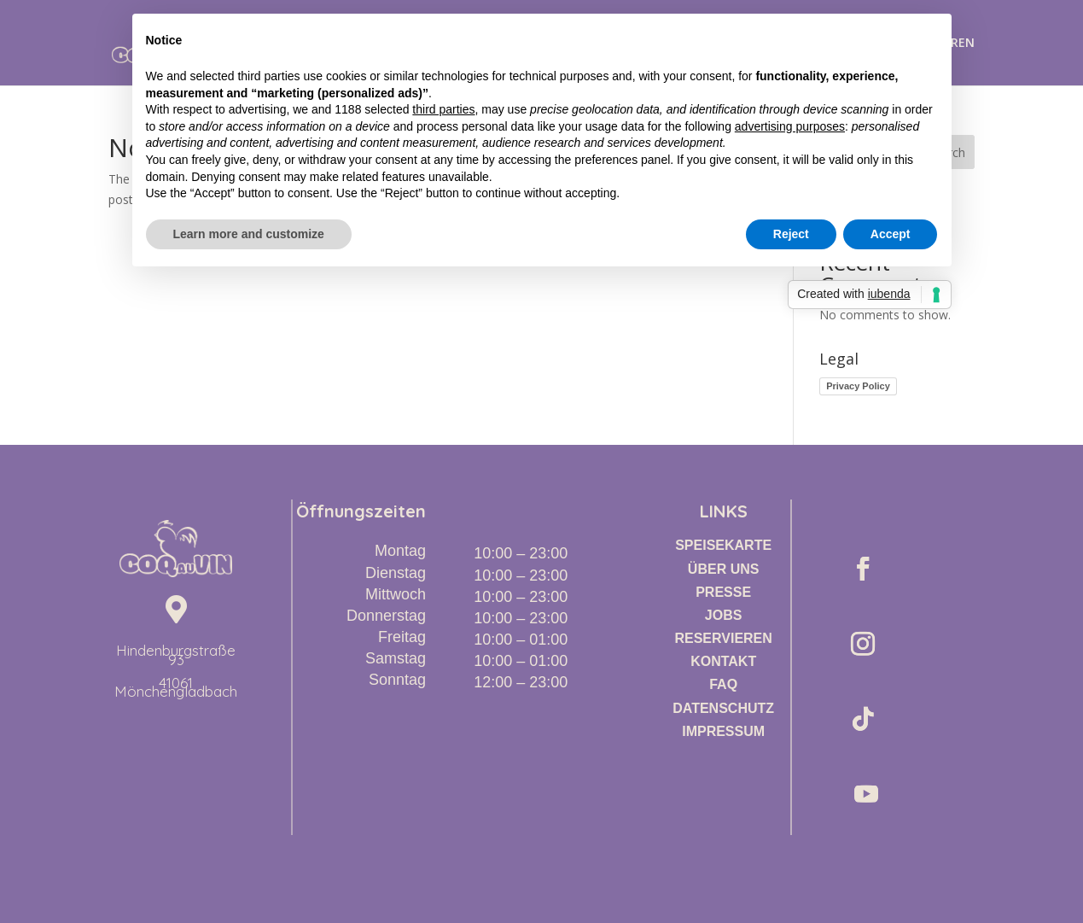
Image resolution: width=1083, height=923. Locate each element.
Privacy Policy (858, 386)
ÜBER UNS (724, 569)
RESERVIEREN (722, 638)
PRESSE (723, 592)
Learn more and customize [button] (248, 234)
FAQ (723, 684)
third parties (443, 109)
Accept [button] (890, 234)
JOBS (723, 615)
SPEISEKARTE (723, 545)
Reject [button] (791, 234)
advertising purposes (790, 126)
